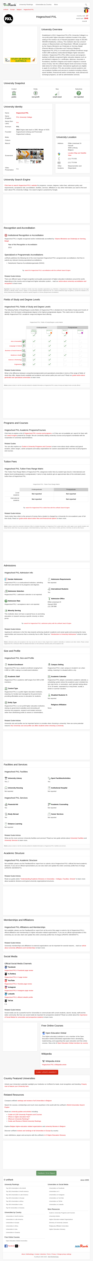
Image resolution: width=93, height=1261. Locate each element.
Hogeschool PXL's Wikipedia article (54, 1065)
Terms (49, 1254)
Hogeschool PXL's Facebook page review (19, 970)
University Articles (54, 1216)
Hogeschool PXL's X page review (16, 977)
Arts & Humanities (18, 341)
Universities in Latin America (14, 1219)
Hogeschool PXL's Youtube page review (18, 984)
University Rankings (26, 4)
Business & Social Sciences (15, 350)
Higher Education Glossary (57, 1229)
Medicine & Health (18, 355)
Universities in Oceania (13, 1232)
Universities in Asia (11, 1229)
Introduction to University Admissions (63, 634)
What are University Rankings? (18, 1119)
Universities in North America (14, 1216)
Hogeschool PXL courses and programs (38, 433)
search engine (12, 435)
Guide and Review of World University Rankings (24, 1121)
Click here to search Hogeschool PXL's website (21, 185)
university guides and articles (21, 1111)
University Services (11, 840)
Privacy (54, 1254)
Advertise (43, 1254)
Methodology (30, 1254)
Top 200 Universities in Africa (14, 1201)
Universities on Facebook (56, 1188)
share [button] (84, 21)
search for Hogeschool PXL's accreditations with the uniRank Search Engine (47, 270)
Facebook (10, 1246)
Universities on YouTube (56, 1198)
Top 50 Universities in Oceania (15, 1208)
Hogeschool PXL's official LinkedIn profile (19, 997)
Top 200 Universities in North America (17, 1191)
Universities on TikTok (55, 1201)
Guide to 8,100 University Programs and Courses (25, 1114)
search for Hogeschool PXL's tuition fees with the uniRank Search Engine (48, 507)
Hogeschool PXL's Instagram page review (19, 990)
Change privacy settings (64, 1254)
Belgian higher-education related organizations (26, 1126)
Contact (37, 1254)
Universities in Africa (12, 1226)
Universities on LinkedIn (56, 1204)
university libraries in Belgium (55, 1126)
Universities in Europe (12, 1222)
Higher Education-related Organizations (61, 1219)
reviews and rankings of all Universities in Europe (34, 1131)
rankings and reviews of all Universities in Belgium (34, 1101)
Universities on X (54, 1191)
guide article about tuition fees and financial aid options (38, 518)
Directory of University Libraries (58, 1222)
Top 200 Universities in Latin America (17, 1194)
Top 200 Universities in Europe (15, 1198)
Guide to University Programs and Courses (36, 446)
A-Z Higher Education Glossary (55, 1135)
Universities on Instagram (56, 1194)
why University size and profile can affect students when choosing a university (36, 726)
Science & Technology (17, 359)
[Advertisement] (20, 40)
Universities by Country (43, 4)
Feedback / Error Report (46, 1173)
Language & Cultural (17, 346)
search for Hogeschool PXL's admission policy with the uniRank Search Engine (47, 623)
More (56, 4)
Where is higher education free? (19, 1117)
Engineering (20, 364)
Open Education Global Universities (16, 1241)
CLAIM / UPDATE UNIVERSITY (46, 1072)
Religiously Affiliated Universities (59, 1226)
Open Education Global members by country (72, 1043)
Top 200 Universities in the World (16, 1188)
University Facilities (77, 838)
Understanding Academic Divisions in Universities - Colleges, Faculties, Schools (48, 879)
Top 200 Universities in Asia (14, 1204)
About (23, 1254)
